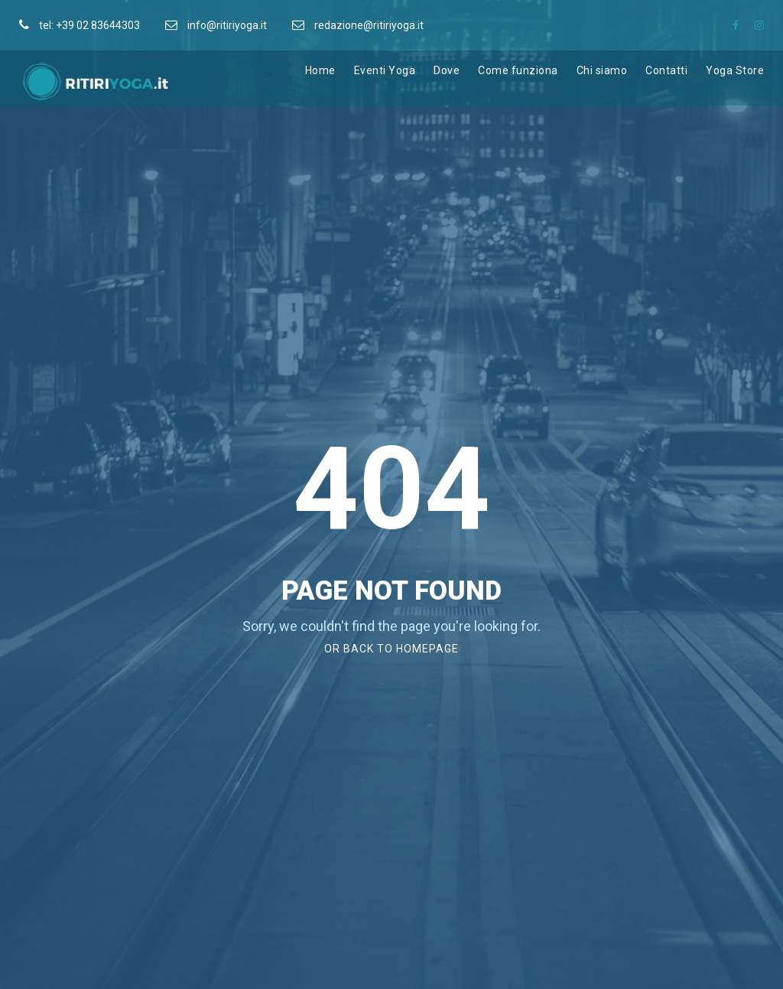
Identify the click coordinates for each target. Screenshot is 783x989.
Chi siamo (602, 70)
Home (320, 70)
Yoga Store (735, 70)
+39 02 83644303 (98, 25)
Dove (447, 70)
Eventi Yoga (385, 70)
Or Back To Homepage (391, 649)
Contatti (666, 70)
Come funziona (518, 70)
